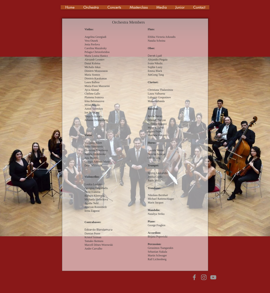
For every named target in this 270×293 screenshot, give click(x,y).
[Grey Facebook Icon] (194, 277)
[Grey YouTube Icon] (213, 277)
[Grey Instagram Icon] (203, 277)
